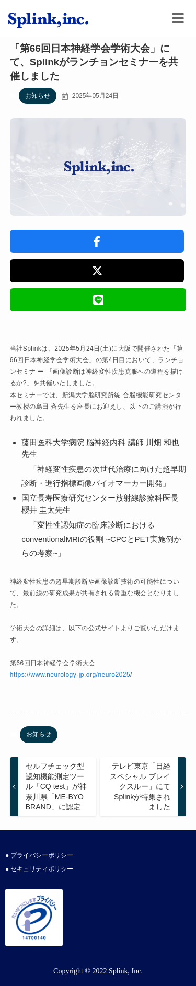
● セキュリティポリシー (39, 869)
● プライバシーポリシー (39, 855)
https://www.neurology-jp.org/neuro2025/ (71, 674)
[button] (97, 241)
